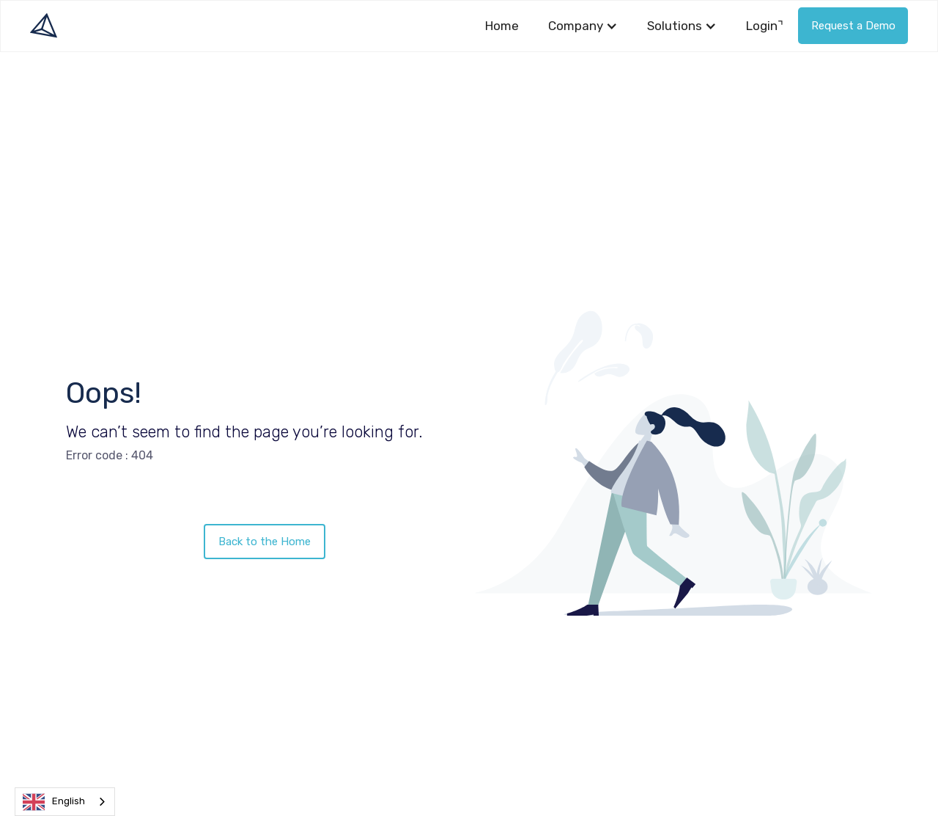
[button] (582, 26)
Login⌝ (764, 25)
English (54, 802)
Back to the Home (264, 541)
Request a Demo (853, 25)
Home (502, 25)
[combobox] (65, 801)
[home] (43, 25)
